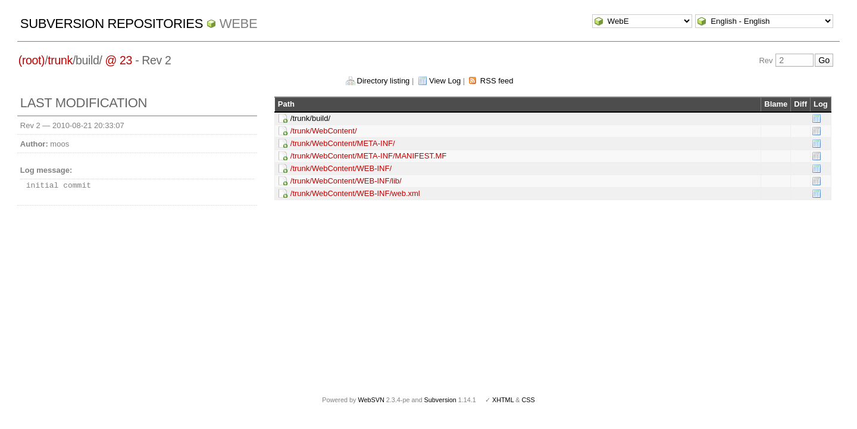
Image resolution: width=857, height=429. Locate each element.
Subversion (440, 399)
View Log (445, 80)
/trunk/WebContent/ (323, 130)
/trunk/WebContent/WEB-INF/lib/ (346, 180)
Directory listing (383, 80)
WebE (238, 23)
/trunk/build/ (310, 118)
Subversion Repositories (111, 23)
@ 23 (119, 60)
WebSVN (371, 399)
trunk (60, 60)
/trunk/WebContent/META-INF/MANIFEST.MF (368, 155)
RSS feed (497, 80)
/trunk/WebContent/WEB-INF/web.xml (355, 193)
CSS (528, 399)
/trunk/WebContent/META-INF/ (342, 143)
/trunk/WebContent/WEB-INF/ (341, 168)
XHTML (503, 399)
